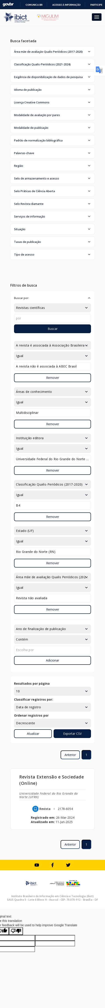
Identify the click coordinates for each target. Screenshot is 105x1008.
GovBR (8, 4)
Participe (96, 4)
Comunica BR (34, 4)
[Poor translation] (16, 931)
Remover (52, 378)
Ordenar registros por (31, 715)
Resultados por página (32, 683)
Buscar (52, 329)
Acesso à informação (66, 4)
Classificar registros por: (33, 699)
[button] (52, 51)
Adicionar (52, 660)
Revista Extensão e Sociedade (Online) (51, 780)
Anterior (70, 755)
